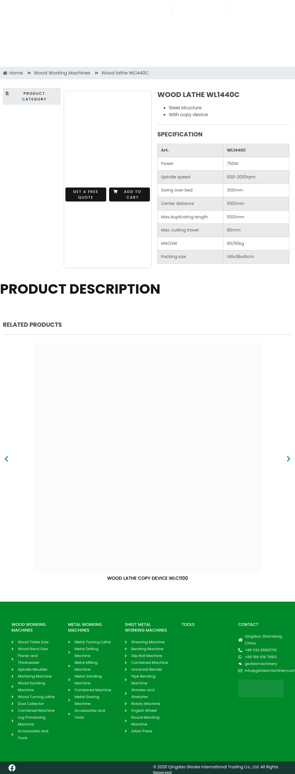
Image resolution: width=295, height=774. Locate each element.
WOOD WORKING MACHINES (28, 627)
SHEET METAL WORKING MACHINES (146, 627)
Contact (248, 624)
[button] (129, 194)
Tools (188, 624)
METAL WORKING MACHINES (85, 627)
